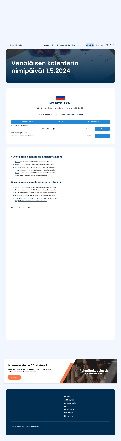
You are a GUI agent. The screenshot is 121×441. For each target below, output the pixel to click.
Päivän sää (80, 45)
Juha (17, 187)
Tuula (17, 162)
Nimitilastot (99, 45)
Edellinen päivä (27, 122)
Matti (17, 193)
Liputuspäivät (65, 45)
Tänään (60, 122)
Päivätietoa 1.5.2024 (75, 114)
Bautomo (36, 426)
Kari (16, 195)
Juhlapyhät (55, 45)
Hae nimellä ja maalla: (19, 133)
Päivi (17, 167)
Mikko (17, 198)
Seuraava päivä (93, 122)
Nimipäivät (90, 45)
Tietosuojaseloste (17, 426)
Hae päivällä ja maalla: (19, 126)
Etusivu (46, 45)
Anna (17, 170)
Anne (17, 165)
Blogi (73, 45)
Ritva (17, 173)
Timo (17, 190)
